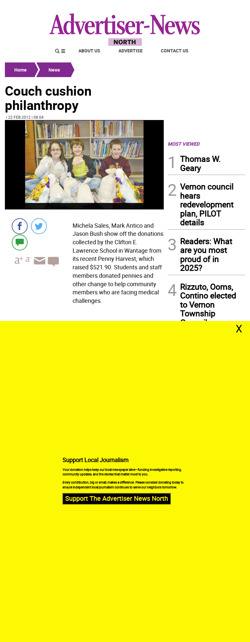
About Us (89, 50)
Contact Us (174, 50)
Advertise (130, 50)
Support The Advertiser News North (116, 498)
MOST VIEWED (184, 143)
